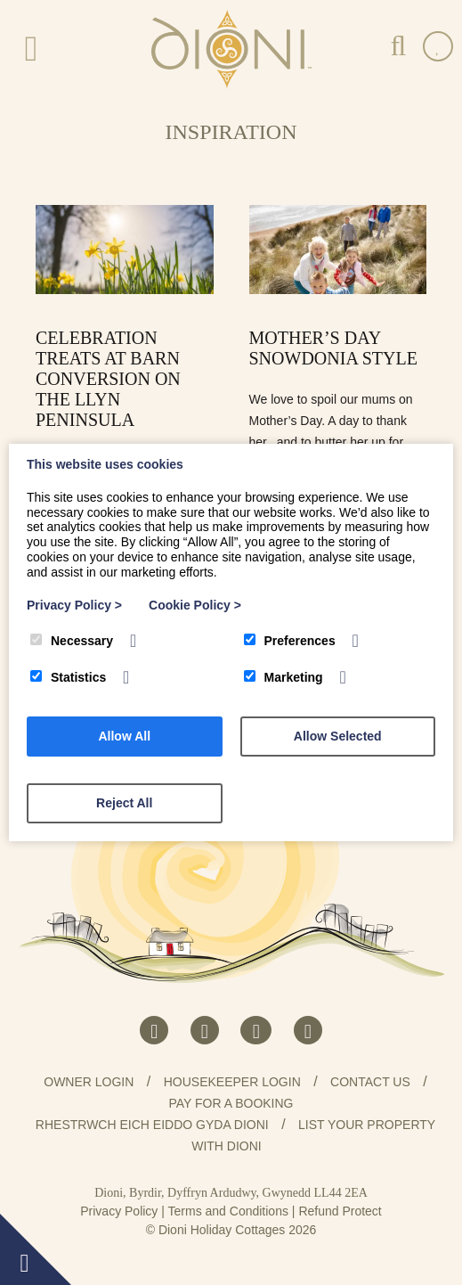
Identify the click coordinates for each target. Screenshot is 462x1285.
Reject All (124, 803)
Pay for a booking (230, 1103)
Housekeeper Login (232, 1082)
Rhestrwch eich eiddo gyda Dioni (152, 1124)
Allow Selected (338, 736)
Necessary (71, 641)
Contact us (370, 1082)
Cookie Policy (195, 605)
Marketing (283, 677)
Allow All (124, 736)
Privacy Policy (119, 1211)
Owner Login (89, 1082)
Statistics (68, 677)
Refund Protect (339, 1211)
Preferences (290, 641)
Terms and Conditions (228, 1211)
